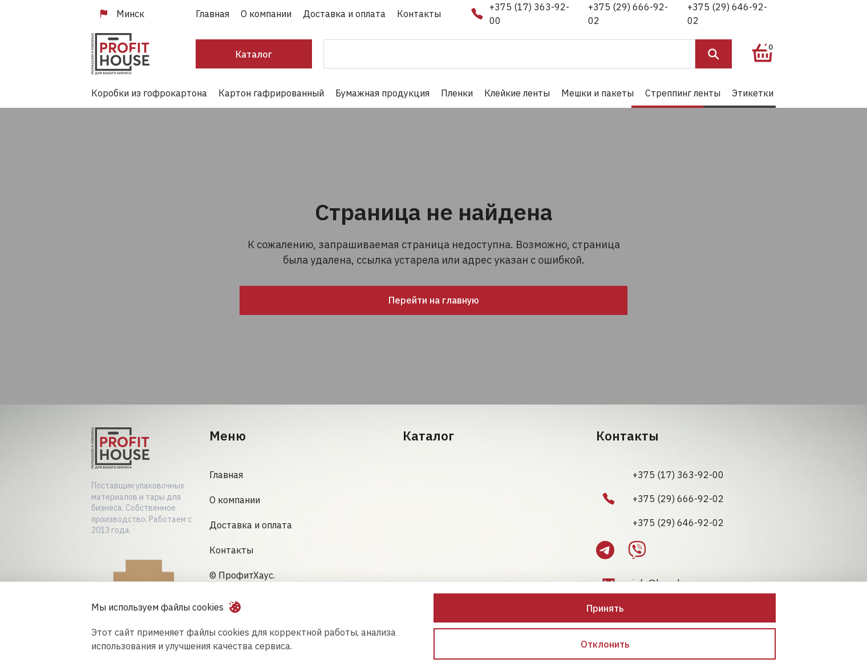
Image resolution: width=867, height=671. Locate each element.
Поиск (713, 54)
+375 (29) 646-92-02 (727, 13)
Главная (212, 13)
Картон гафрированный (271, 93)
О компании (266, 13)
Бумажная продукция (382, 93)
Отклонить (605, 644)
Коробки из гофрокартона (149, 93)
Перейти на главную (433, 300)
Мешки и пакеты (597, 93)
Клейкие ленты (517, 93)
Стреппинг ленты (682, 93)
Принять (604, 608)
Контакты (419, 13)
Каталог (254, 54)
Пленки (457, 93)
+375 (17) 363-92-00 (529, 13)
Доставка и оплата (344, 13)
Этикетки (752, 93)
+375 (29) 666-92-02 (628, 13)
